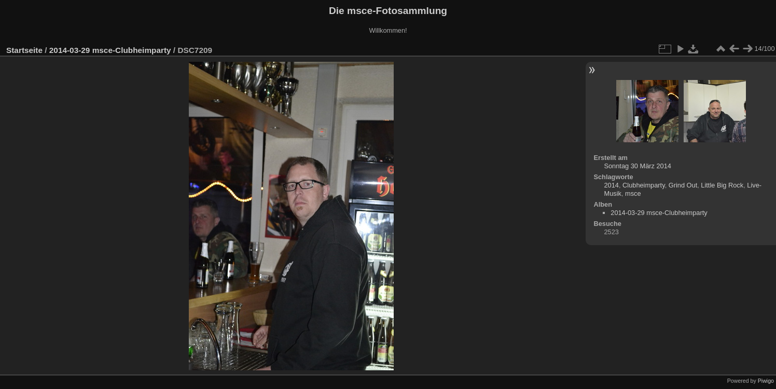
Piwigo (766, 381)
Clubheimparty (643, 185)
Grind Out (683, 185)
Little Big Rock (722, 185)
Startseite (24, 50)
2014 (611, 185)
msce (633, 193)
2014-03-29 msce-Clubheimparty (110, 50)
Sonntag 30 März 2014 (637, 166)
